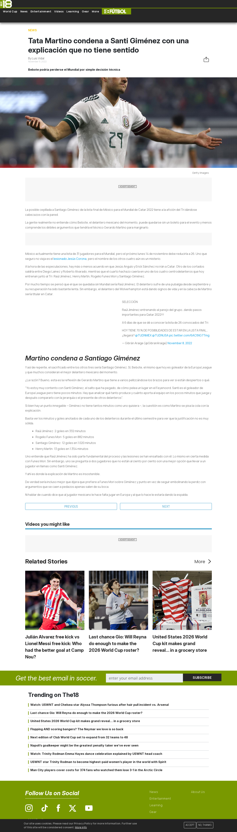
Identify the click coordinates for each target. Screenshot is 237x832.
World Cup (10, 11)
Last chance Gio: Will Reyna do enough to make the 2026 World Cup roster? (117, 644)
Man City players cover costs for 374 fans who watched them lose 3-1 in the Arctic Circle (96, 770)
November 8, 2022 (180, 343)
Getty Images (200, 173)
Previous (71, 506)
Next (166, 506)
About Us (198, 792)
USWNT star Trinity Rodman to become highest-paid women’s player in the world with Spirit (98, 762)
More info (81, 827)
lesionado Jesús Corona (70, 259)
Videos (59, 11)
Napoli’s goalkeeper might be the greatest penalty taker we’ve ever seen (84, 746)
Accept (190, 825)
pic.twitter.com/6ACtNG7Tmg (189, 335)
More (95, 11)
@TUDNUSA (160, 335)
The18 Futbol (116, 11)
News (24, 11)
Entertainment (41, 11)
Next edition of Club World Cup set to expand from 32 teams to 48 (79, 738)
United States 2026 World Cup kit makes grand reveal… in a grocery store (180, 644)
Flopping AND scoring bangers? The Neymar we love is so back (76, 730)
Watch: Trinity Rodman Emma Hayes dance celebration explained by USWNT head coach (96, 754)
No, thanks (205, 825)
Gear (85, 11)
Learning (72, 11)
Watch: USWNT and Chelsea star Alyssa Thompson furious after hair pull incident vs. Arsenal (99, 705)
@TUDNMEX (143, 335)
